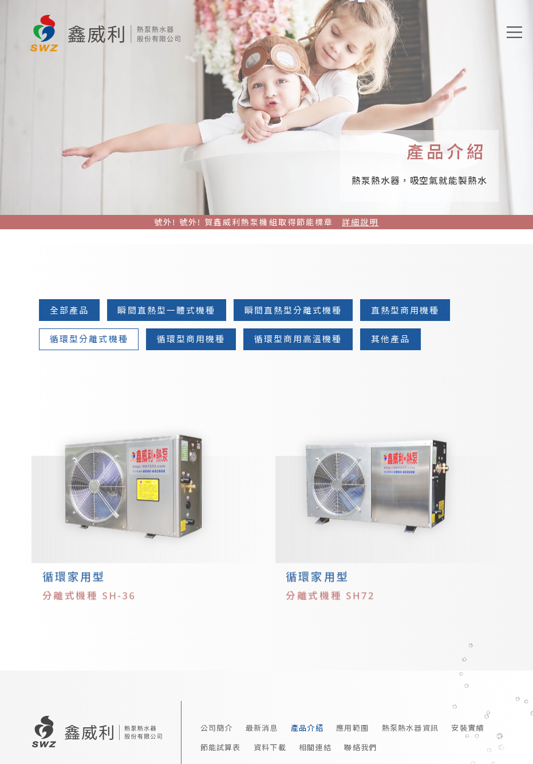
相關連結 (315, 741)
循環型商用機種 (194, 338)
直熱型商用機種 (408, 310)
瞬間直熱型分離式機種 (297, 310)
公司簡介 (216, 721)
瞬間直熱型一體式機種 (170, 310)
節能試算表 (220, 741)
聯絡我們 (360, 741)
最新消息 (262, 721)
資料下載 (270, 741)
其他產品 (393, 338)
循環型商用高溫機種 (302, 338)
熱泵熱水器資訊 (410, 721)
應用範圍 (352, 721)
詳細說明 (360, 222)
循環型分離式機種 (92, 338)
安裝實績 (467, 721)
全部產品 (72, 310)
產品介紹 (307, 721)
